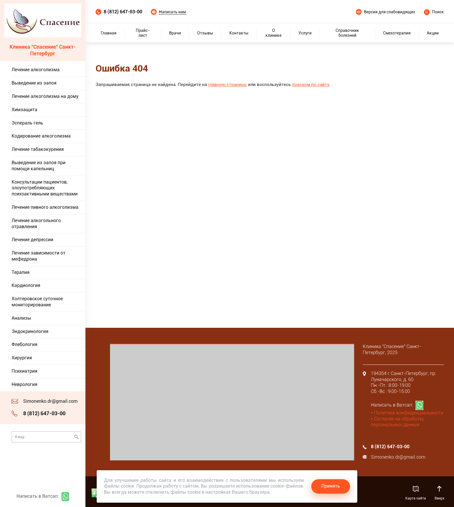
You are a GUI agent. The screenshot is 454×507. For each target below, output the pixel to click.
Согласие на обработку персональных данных (397, 422)
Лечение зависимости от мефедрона (38, 256)
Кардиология (26, 285)
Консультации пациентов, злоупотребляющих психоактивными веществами (45, 188)
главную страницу (227, 84)
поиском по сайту (310, 84)
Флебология (24, 344)
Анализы (21, 318)
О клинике (273, 33)
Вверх (439, 498)
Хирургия (22, 357)
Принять (330, 486)
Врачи (175, 33)
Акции (433, 33)
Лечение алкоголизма (36, 69)
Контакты (238, 33)
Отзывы (205, 33)
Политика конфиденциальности (408, 413)
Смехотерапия (397, 33)
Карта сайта (415, 498)
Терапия (21, 272)
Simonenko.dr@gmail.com (50, 401)
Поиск (438, 12)
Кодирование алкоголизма (41, 136)
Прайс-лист (142, 33)
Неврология (24, 384)
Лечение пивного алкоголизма (45, 207)
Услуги (305, 33)
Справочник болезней (347, 33)
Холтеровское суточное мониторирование (37, 302)
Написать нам (172, 12)
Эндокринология (30, 331)
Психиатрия (24, 371)
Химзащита (24, 109)
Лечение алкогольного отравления (36, 223)
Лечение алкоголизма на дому (45, 96)
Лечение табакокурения (38, 149)
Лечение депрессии (32, 239)
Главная (108, 33)
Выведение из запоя (34, 83)
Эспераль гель (27, 123)
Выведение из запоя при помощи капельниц (38, 165)
